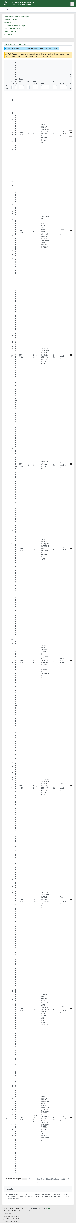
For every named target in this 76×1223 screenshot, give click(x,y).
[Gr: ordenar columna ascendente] (54, 75)
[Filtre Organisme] (16, 87)
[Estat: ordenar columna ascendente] (63, 75)
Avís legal (48, 1209)
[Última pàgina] (38, 1183)
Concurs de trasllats (11, 28)
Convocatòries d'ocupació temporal (17, 17)
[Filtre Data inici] (21, 87)
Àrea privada (8, 34)
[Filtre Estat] (63, 87)
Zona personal (9, 31)
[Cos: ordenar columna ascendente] (45, 75)
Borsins (6, 23)
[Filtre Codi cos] (35, 87)
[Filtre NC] (28, 87)
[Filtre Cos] (45, 87)
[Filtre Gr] (55, 87)
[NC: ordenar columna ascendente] (28, 75)
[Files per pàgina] (24, 1179)
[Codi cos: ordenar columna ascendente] (35, 75)
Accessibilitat (39, 1208)
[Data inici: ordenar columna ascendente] (21, 75)
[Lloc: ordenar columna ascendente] (12, 75)
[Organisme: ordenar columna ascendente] (15, 75)
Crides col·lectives (10, 20)
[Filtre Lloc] (12, 87)
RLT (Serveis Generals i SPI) (14, 26)
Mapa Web (30, 1209)
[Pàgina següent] (68, 1178)
